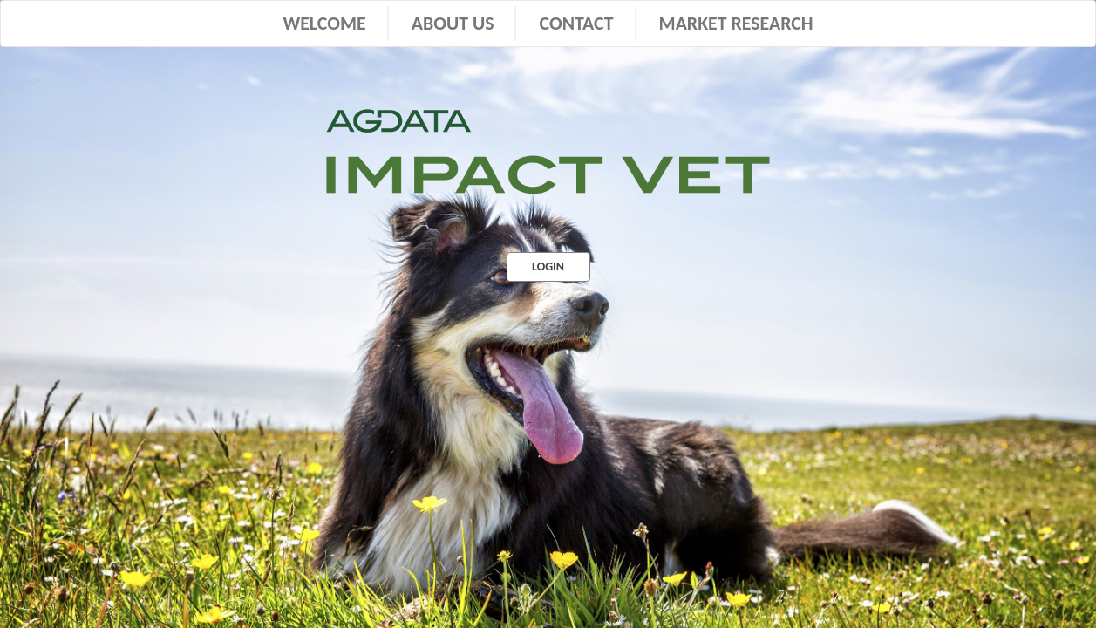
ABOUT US (453, 23)
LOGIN (548, 266)
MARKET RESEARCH (736, 23)
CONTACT (576, 23)
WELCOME (324, 23)
